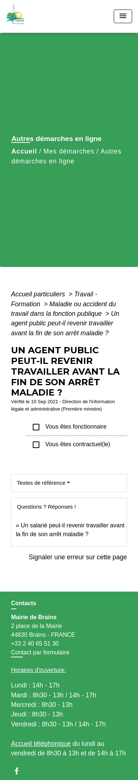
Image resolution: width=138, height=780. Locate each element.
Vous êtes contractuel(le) (71, 444)
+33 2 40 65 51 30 (35, 643)
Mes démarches (68, 151)
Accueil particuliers (39, 294)
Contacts (23, 603)
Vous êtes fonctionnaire (69, 427)
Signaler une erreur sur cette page (78, 557)
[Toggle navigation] (123, 16)
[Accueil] (33, 16)
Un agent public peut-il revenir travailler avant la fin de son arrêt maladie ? (65, 323)
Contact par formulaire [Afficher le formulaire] (40, 652)
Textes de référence (41, 483)
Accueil (24, 151)
